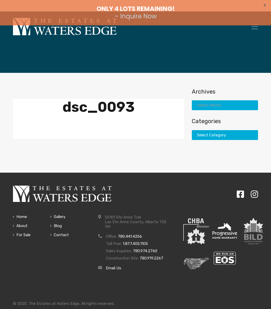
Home (21, 210)
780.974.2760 (145, 244)
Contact (61, 228)
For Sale (23, 228)
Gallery (59, 210)
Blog (58, 219)
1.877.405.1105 (135, 237)
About (22, 219)
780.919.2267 (151, 251)
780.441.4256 (130, 230)
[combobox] (225, 98)
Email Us (113, 261)
